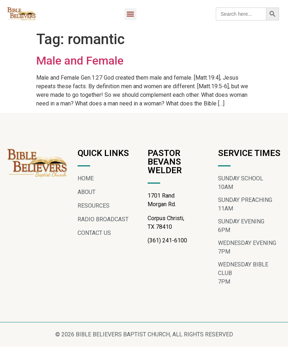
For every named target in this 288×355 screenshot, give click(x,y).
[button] (130, 14)
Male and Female (80, 60)
